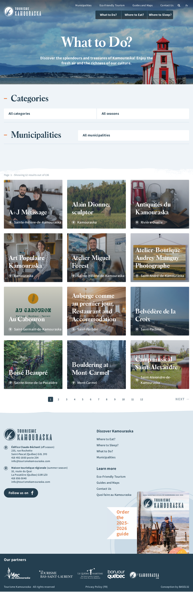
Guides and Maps (143, 5)
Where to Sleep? (107, 444)
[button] (179, 5)
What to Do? (105, 450)
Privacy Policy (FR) (96, 587)
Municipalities (83, 5)
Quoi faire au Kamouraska (114, 490)
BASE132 (184, 587)
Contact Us (166, 5)
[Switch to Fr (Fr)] (187, 5)
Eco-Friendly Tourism (112, 5)
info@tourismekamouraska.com (30, 461)
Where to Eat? (106, 439)
